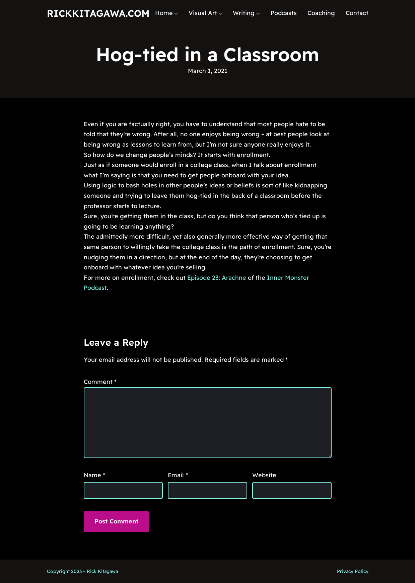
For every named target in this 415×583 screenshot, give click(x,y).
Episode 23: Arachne (216, 277)
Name (94, 475)
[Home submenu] (176, 13)
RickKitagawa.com (98, 13)
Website (264, 475)
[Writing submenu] (258, 13)
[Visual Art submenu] (220, 13)
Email (178, 475)
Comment (100, 382)
